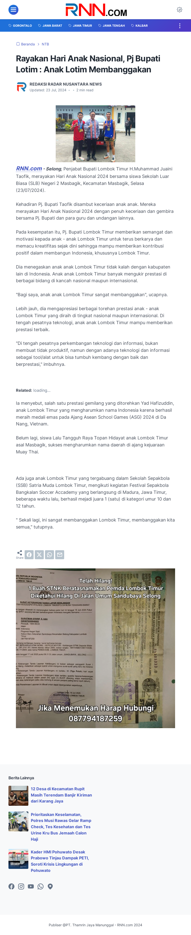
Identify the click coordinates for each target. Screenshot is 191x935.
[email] (59, 554)
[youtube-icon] (31, 887)
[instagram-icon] (21, 887)
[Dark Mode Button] (180, 10)
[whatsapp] (49, 554)
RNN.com (29, 168)
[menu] (13, 10)
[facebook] (29, 554)
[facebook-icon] (11, 887)
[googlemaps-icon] (50, 887)
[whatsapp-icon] (41, 887)
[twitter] (39, 554)
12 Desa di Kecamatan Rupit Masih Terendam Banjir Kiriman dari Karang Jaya (61, 795)
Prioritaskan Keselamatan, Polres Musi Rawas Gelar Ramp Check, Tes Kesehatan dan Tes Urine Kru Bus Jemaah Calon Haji (61, 827)
